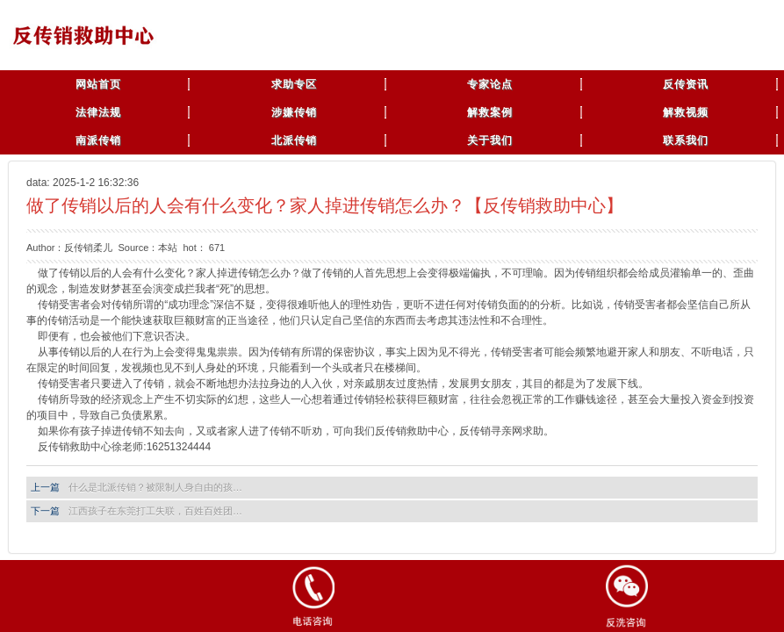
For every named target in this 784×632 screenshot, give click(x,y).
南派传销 (98, 140)
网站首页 (98, 84)
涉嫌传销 (294, 112)
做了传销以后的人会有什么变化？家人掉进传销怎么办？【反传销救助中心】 (324, 205)
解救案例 (490, 112)
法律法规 (98, 112)
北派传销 (294, 140)
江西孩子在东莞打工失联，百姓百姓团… (155, 511)
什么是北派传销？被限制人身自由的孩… (155, 487)
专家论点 (490, 84)
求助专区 (294, 84)
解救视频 (685, 112)
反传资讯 (685, 84)
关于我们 (490, 140)
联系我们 (685, 140)
